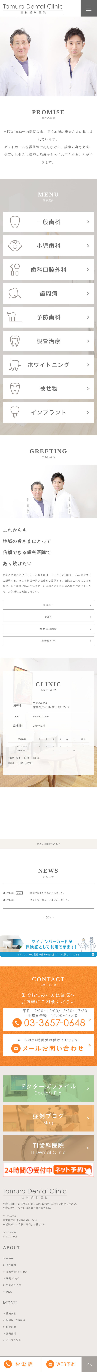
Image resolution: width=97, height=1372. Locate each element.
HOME (10, 1258)
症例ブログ (12, 1278)
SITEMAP (11, 1232)
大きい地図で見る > (48, 844)
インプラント (13, 1340)
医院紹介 (48, 605)
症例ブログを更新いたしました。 (48, 893)
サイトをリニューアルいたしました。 (50, 900)
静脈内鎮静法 (48, 629)
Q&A (48, 617)
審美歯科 (11, 1333)
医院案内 (11, 1265)
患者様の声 (48, 641)
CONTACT (11, 1237)
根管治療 (11, 1327)
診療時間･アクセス (17, 1271)
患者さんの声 (13, 1285)
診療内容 (11, 1313)
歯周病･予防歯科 (15, 1320)
